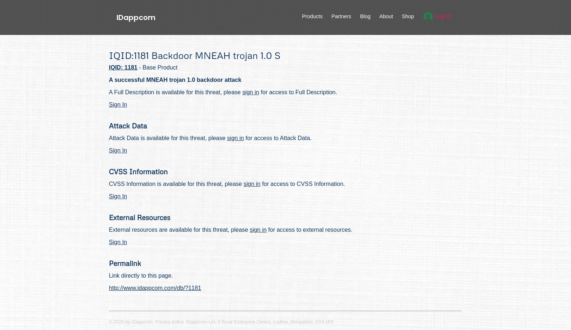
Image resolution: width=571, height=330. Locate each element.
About (386, 16)
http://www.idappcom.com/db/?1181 (155, 288)
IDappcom (136, 17)
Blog (365, 16)
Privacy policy (169, 322)
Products (312, 16)
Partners (341, 16)
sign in (250, 92)
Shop (408, 16)
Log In (438, 16)
